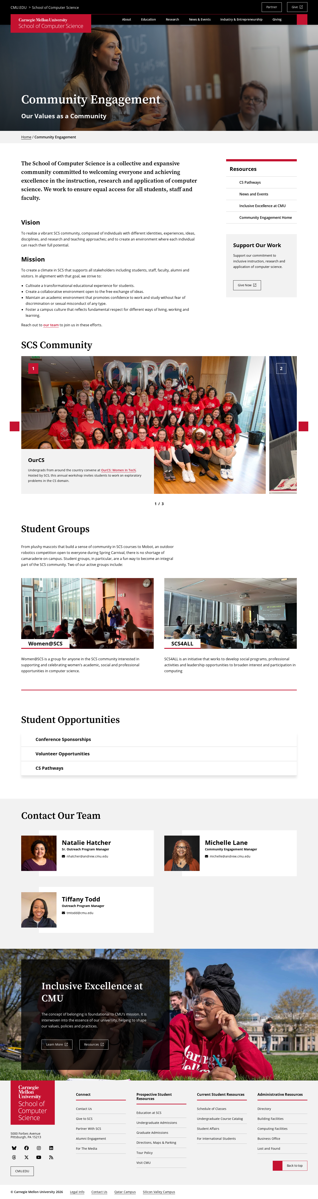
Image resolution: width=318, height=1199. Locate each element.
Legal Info (77, 1192)
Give (295, 7)
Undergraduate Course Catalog (220, 1119)
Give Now (245, 285)
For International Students (216, 1138)
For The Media (86, 1148)
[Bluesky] (14, 1148)
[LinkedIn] (51, 1148)
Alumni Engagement (91, 1138)
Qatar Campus (125, 1192)
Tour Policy (144, 1153)
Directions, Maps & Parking (156, 1142)
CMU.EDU (19, 8)
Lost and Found (268, 1148)
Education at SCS (148, 1113)
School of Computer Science (55, 8)
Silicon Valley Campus (159, 1192)
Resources (91, 1044)
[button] (159, 740)
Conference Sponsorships (63, 739)
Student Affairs (208, 1128)
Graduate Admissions (152, 1132)
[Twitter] (26, 1157)
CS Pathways (250, 182)
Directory (264, 1109)
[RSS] (51, 1157)
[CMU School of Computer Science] (51, 24)
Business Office (268, 1138)
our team (51, 325)
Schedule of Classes (211, 1109)
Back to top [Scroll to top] (295, 1165)
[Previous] (14, 426)
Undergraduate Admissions (156, 1123)
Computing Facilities (272, 1128)
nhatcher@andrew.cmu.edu (87, 856)
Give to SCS (84, 1119)
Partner (271, 7)
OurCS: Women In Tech (118, 470)
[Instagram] (39, 1148)
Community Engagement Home (265, 217)
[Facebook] (26, 1148)
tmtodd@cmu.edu (80, 913)
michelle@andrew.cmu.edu (230, 856)
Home (26, 137)
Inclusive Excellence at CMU (262, 205)
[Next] (303, 426)
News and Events (253, 194)
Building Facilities (270, 1119)
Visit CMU (143, 1163)
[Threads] (14, 1157)
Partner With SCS (88, 1128)
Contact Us (84, 1109)
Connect (83, 1094)
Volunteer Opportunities (63, 754)
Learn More (54, 1044)
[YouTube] (39, 1157)
